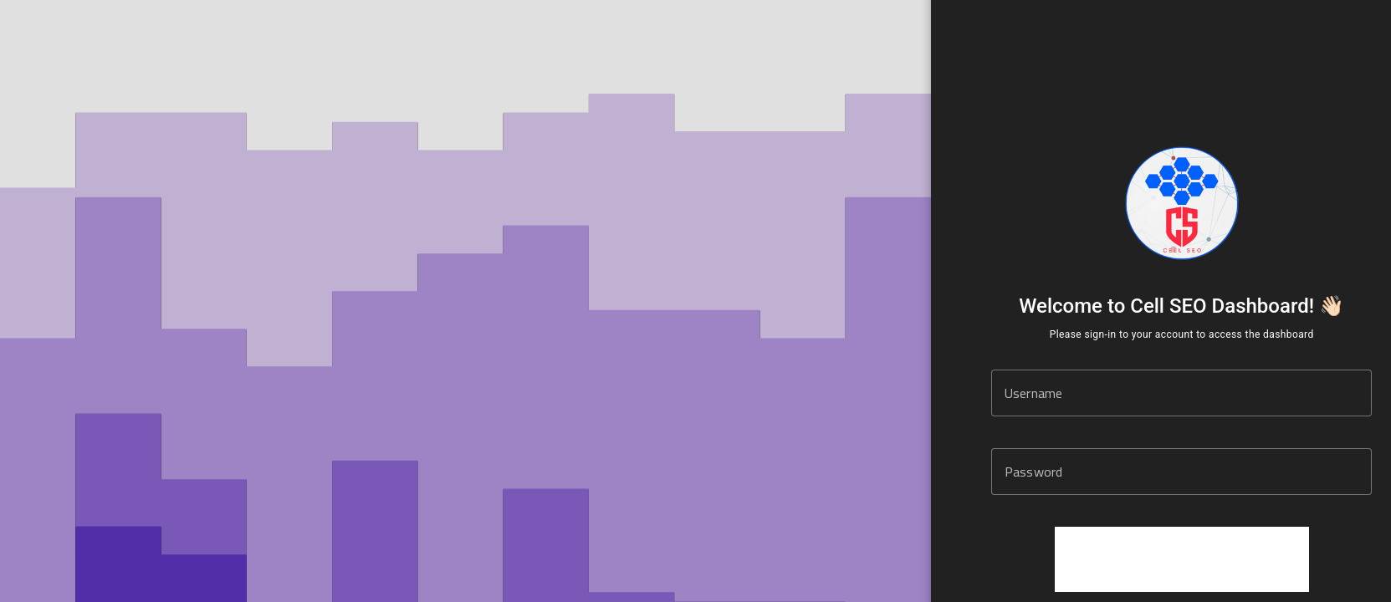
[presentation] (1182, 559)
